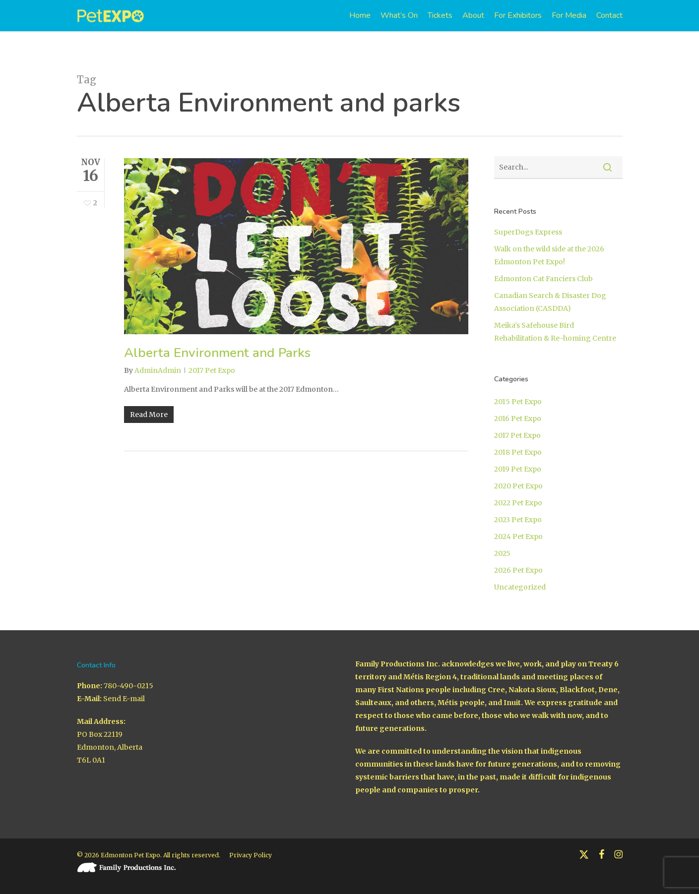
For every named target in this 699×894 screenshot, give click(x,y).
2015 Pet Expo (518, 401)
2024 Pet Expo (518, 536)
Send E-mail (124, 698)
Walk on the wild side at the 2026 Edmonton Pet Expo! (549, 255)
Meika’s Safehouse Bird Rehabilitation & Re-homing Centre (555, 332)
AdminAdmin (157, 370)
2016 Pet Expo (517, 418)
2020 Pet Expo (518, 485)
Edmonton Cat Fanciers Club (543, 278)
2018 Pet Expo (518, 452)
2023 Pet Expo (518, 519)
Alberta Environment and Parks (217, 352)
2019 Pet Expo (517, 469)
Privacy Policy (250, 855)
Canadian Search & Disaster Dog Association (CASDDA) (550, 302)
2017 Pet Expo (212, 370)
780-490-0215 (128, 685)
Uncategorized (520, 587)
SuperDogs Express (528, 232)
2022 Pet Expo (518, 502)
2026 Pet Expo (518, 570)
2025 (502, 553)
